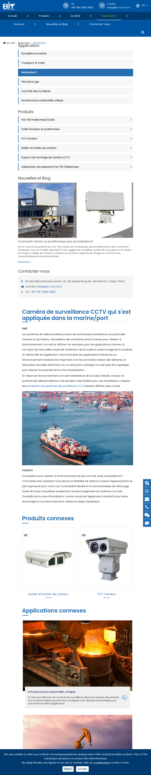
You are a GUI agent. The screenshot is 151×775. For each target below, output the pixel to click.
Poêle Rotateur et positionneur (40, 129)
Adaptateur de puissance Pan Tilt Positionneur (50, 167)
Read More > (25, 261)
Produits (46, 16)
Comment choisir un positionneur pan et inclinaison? (55, 241)
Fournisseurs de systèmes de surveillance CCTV (55, 386)
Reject (68, 769)
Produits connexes (48, 518)
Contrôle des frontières (36, 91)
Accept (82, 769)
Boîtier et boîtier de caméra (38, 148)
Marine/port (29, 72)
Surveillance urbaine (34, 53)
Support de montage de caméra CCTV (45, 157)
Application (111, 16)
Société (78, 16)
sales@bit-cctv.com (118, 5)
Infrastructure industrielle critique (42, 100)
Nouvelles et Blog (59, 24)
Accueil (15, 16)
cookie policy (102, 762)
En (143, 5)
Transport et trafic (33, 63)
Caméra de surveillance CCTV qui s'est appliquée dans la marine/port (76, 315)
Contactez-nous (99, 24)
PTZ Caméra (29, 138)
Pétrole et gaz (30, 82)
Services (21, 24)
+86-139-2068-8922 (43, 292)
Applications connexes (54, 610)
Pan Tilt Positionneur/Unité (37, 120)
